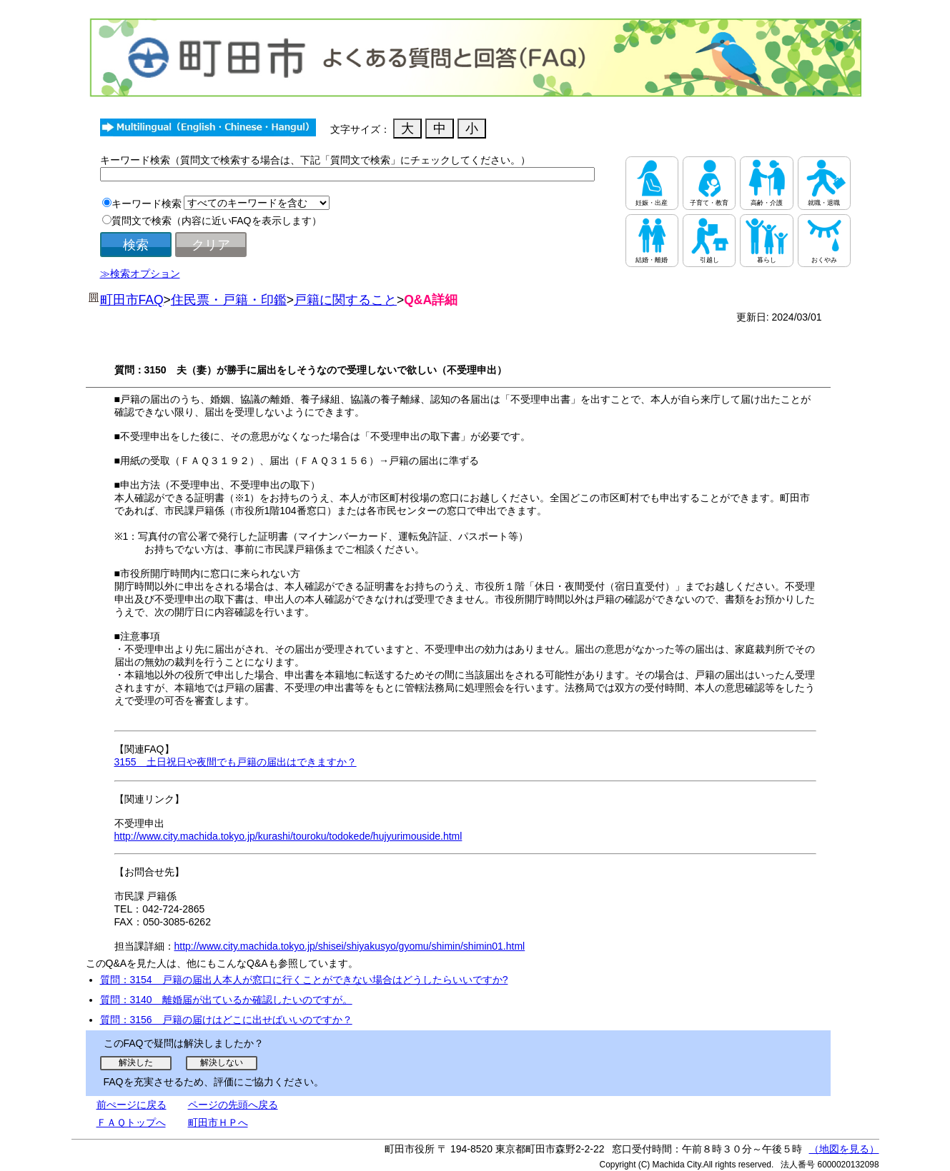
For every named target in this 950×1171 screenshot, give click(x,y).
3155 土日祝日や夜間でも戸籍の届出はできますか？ (235, 762)
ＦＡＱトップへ (131, 1122)
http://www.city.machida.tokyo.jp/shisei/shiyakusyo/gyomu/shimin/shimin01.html (349, 946)
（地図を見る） (844, 1149)
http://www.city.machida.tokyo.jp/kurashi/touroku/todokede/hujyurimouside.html (288, 836)
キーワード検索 (147, 203)
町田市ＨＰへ (218, 1122)
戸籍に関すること (345, 300)
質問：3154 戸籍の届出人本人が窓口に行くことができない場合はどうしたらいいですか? (304, 979)
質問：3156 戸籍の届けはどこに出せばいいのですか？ (226, 1019)
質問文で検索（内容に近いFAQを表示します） (217, 220)
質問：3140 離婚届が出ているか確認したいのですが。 (226, 999)
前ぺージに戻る (132, 1104)
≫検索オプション (140, 273)
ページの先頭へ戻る (233, 1104)
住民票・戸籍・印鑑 (229, 300)
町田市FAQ (132, 300)
